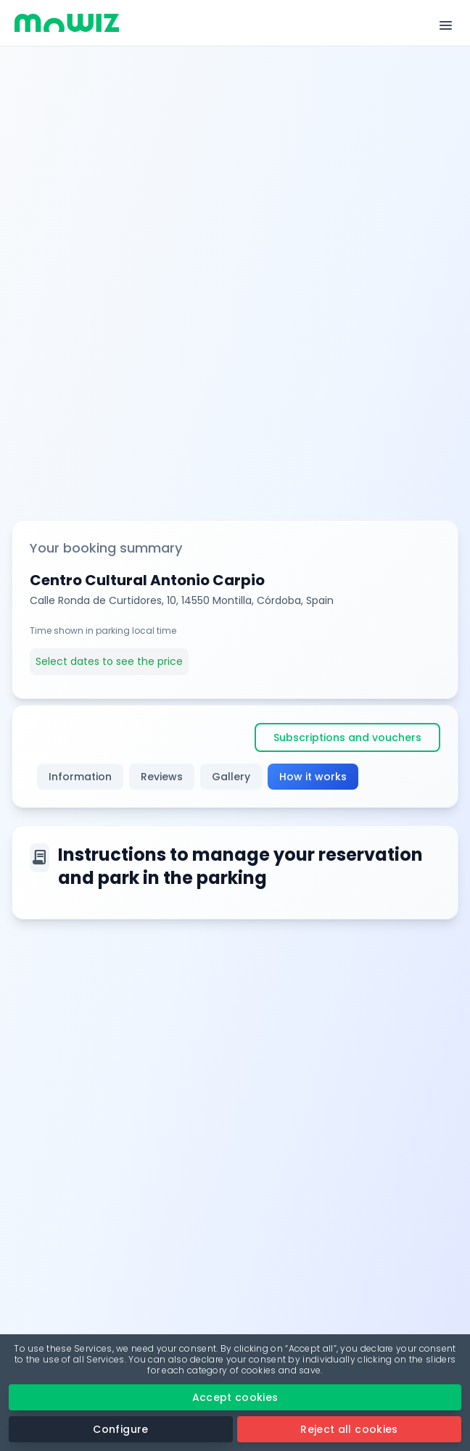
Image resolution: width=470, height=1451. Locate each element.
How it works (313, 776)
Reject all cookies (348, 1429)
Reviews (162, 776)
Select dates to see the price (109, 661)
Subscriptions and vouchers (347, 737)
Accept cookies (235, 1397)
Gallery (231, 776)
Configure (120, 1429)
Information (80, 776)
